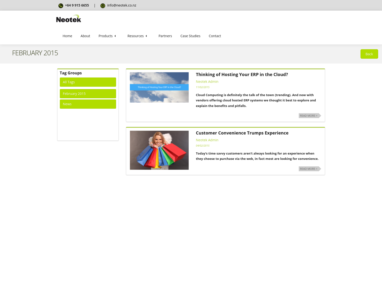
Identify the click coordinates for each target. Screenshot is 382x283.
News (67, 104)
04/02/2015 (202, 145)
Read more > (308, 115)
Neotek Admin (207, 81)
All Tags (69, 82)
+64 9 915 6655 (77, 5)
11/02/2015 (202, 87)
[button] (369, 54)
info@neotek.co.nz (121, 5)
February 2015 (74, 93)
